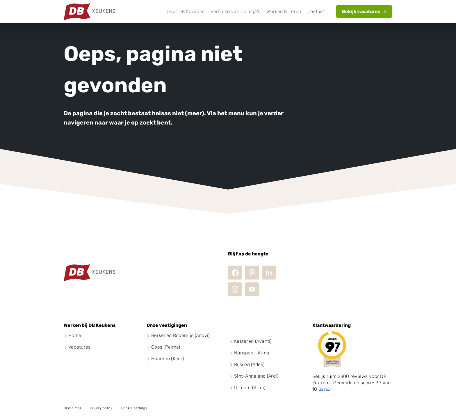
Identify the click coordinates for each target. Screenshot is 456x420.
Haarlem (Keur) (167, 358)
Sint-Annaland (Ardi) (256, 376)
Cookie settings (134, 408)
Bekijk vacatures (361, 11)
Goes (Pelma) (165, 347)
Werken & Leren (283, 11)
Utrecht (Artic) (249, 387)
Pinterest (252, 273)
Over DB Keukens (185, 11)
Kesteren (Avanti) (253, 341)
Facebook (235, 273)
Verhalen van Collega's (235, 11)
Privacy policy (101, 408)
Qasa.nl (325, 389)
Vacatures (79, 347)
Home (74, 335)
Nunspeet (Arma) (252, 353)
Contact (316, 11)
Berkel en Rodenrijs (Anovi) (180, 335)
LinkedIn (269, 273)
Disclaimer (72, 408)
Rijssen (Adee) (249, 364)
